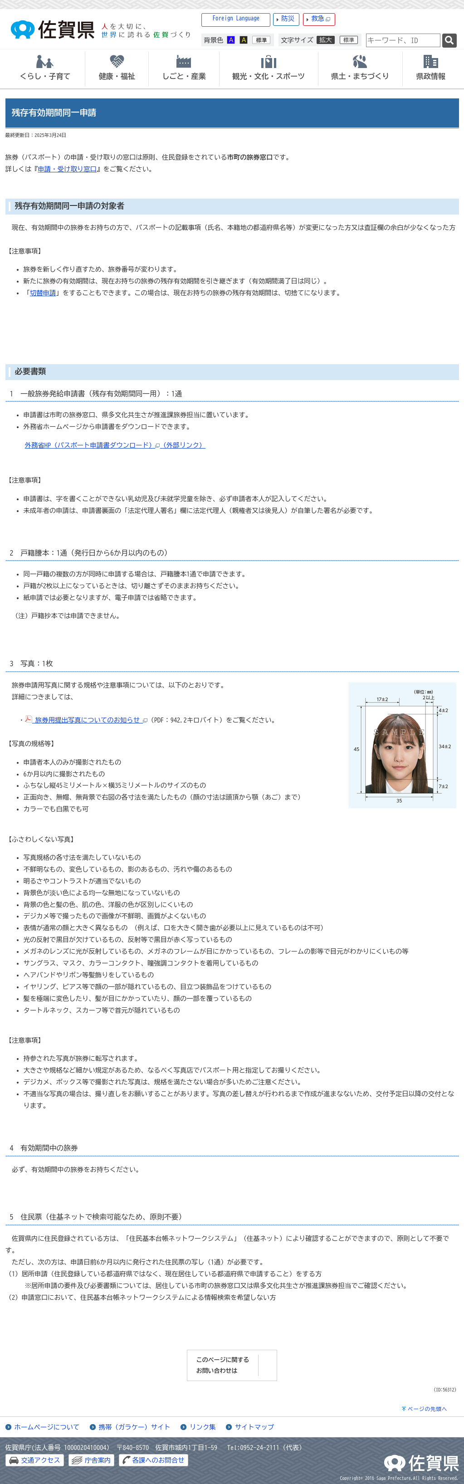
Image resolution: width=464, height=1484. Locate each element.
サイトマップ (254, 1427)
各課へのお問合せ (158, 1460)
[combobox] (403, 40)
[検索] (449, 41)
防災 (287, 18)
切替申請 (43, 292)
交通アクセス (40, 1460)
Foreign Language (236, 18)
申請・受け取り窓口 (67, 169)
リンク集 (203, 1427)
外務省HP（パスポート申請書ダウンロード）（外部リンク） (115, 445)
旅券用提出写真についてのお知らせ (86, 720)
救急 (320, 19)
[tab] (45, 69)
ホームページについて (47, 1427)
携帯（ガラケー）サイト (135, 1427)
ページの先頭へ (428, 1408)
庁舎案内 (98, 1460)
